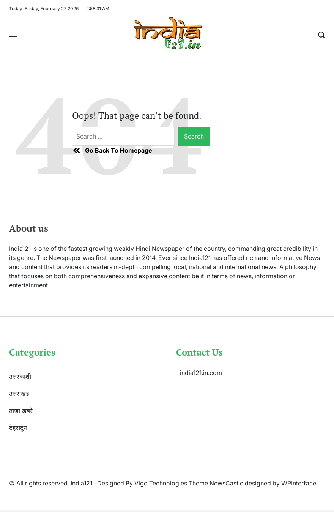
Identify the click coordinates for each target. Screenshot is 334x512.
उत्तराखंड (19, 393)
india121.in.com (201, 373)
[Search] (321, 34)
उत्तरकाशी (20, 376)
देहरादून (18, 428)
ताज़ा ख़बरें (21, 410)
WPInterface (298, 483)
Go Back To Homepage (112, 150)
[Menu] (13, 34)
